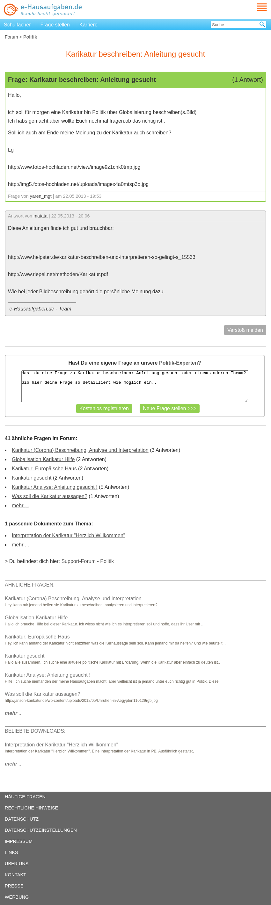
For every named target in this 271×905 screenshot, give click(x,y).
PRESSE (14, 885)
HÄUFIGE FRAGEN (25, 796)
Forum (11, 36)
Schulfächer (17, 24)
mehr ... (20, 505)
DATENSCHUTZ (22, 819)
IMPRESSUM (19, 841)
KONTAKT (15, 874)
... (14, 713)
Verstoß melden (245, 330)
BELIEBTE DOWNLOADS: (35, 731)
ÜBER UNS (16, 863)
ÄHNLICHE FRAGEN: (30, 585)
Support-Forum (78, 561)
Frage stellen (55, 24)
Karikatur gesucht (32, 478)
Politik (107, 561)
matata (40, 215)
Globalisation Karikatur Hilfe (43, 459)
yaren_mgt (41, 196)
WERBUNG (17, 897)
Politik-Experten (178, 363)
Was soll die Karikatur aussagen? (49, 496)
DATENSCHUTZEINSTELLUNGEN (41, 830)
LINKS (11, 852)
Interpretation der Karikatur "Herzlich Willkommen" (68, 535)
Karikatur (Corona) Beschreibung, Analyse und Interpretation (80, 450)
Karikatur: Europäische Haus (44, 468)
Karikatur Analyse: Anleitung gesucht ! (55, 487)
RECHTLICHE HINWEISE (31, 807)
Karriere (88, 24)
